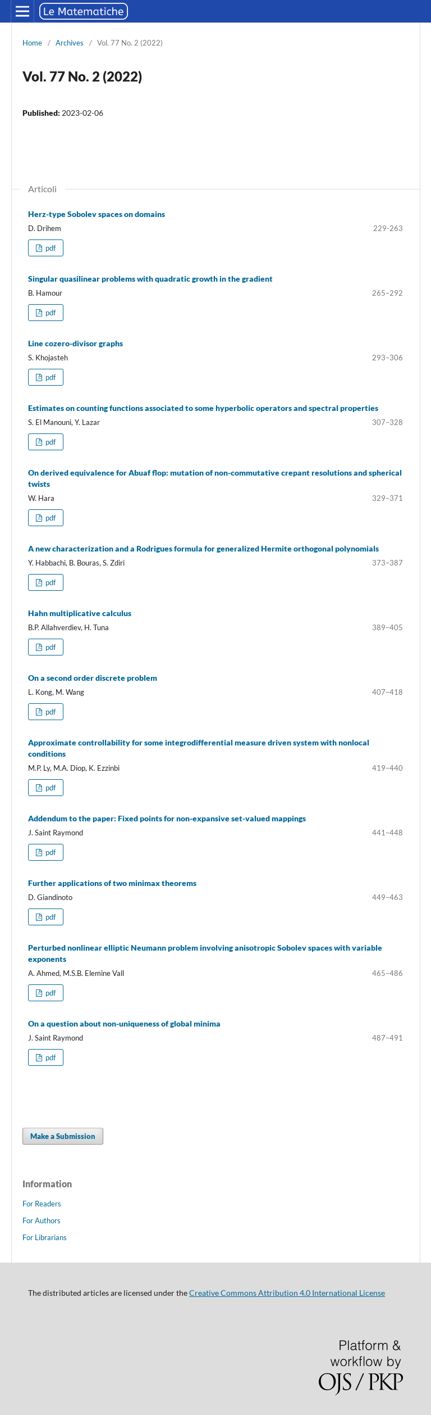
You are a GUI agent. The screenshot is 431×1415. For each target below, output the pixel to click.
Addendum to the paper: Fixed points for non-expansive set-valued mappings (167, 818)
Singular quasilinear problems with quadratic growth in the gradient (150, 278)
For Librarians (44, 1237)
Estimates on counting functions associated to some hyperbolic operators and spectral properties (203, 408)
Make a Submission (62, 1136)
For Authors (41, 1220)
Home (32, 42)
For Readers (41, 1203)
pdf (50, 247)
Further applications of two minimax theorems (112, 883)
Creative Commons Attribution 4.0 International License (287, 1293)
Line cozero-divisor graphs (75, 343)
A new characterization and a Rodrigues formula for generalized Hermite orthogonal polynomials (203, 548)
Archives (70, 42)
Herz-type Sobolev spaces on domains (96, 214)
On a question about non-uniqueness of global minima (124, 1023)
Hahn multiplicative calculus (79, 613)
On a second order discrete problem (92, 677)
